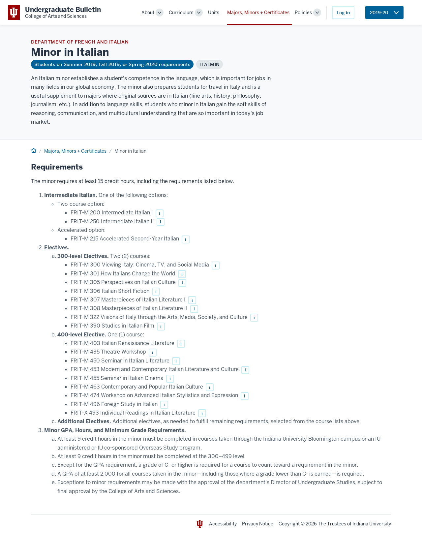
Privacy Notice (257, 524)
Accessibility (223, 524)
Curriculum (181, 13)
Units (213, 13)
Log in (343, 13)
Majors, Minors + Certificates (258, 13)
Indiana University (371, 524)
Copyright (289, 524)
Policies (303, 13)
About (147, 13)
